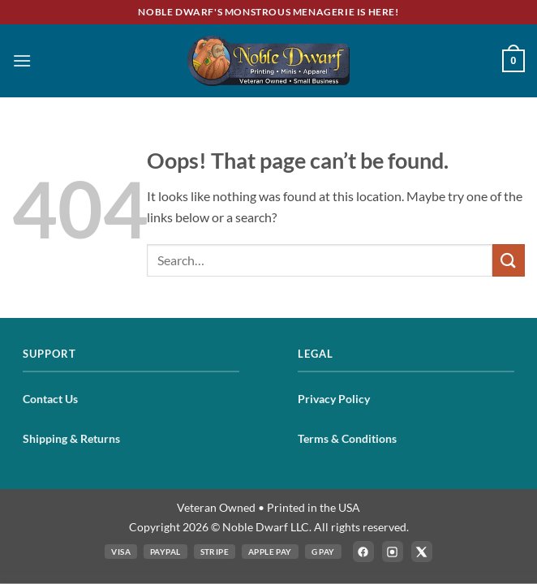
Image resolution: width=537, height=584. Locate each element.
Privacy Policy (334, 399)
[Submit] (508, 260)
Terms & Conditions (347, 438)
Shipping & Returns (71, 438)
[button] (22, 60)
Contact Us (50, 399)
